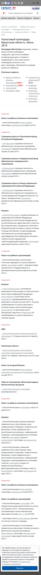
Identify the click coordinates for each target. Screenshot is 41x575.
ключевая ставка (13, 90)
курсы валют (11, 88)
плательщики (8, 143)
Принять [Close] (20, 568)
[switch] (4, 13)
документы (6, 299)
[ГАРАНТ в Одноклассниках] (18, 3)
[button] (33, 3)
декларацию (16, 125)
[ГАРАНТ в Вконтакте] (2, 3)
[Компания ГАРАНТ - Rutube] (22, 3)
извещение (26, 312)
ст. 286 (25, 514)
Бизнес (36, 18)
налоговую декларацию (11, 353)
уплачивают (6, 149)
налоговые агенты (28, 333)
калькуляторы (11, 85)
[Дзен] (6, 3)
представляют (26, 122)
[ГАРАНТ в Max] (8, 3)
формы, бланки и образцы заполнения (13, 80)
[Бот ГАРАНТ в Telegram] (15, 3)
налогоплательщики (11, 215)
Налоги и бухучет (24, 18)
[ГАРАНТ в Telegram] (12, 3)
